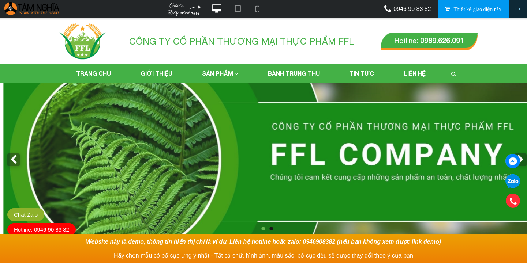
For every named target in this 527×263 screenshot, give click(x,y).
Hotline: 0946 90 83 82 (41, 229)
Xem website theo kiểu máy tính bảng (237, 9)
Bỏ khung (518, 9)
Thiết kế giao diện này (477, 9)
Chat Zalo (26, 214)
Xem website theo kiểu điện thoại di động (257, 9)
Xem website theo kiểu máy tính (217, 9)
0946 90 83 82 (412, 9)
